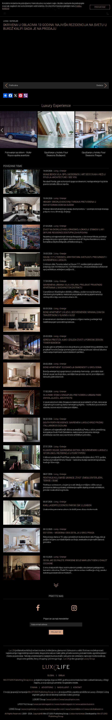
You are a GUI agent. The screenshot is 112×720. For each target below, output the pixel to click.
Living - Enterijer (60, 171)
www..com (69, 699)
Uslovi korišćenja (77, 714)
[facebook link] (37, 608)
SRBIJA (61, 675)
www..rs (52, 699)
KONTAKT (77, 687)
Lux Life (12, 650)
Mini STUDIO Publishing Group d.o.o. (18, 680)
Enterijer (14, 21)
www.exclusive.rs (85, 704)
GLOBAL (50, 675)
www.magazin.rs (44, 704)
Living (5, 21)
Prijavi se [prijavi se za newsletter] (56, 632)
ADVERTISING (47, 687)
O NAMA (33, 687)
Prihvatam (100, 7)
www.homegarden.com (52, 709)
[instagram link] (74, 608)
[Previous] (2, 130)
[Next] (110, 130)
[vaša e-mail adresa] (56, 624)
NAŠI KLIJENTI (63, 687)
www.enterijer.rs (30, 709)
